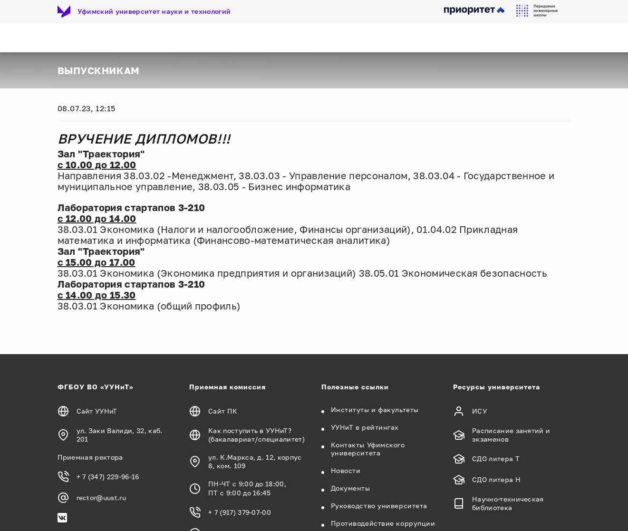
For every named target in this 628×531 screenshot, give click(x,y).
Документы (350, 488)
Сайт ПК (222, 411)
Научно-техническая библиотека (508, 503)
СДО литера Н (496, 479)
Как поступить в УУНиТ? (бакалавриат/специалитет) (256, 434)
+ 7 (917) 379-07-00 (239, 512)
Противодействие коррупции (383, 523)
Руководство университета (379, 506)
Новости (346, 470)
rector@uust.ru (101, 497)
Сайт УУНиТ (97, 411)
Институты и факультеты (375, 409)
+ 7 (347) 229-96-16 (108, 477)
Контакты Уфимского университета (368, 449)
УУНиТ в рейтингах (365, 427)
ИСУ (479, 411)
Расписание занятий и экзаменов (511, 434)
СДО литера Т (496, 458)
